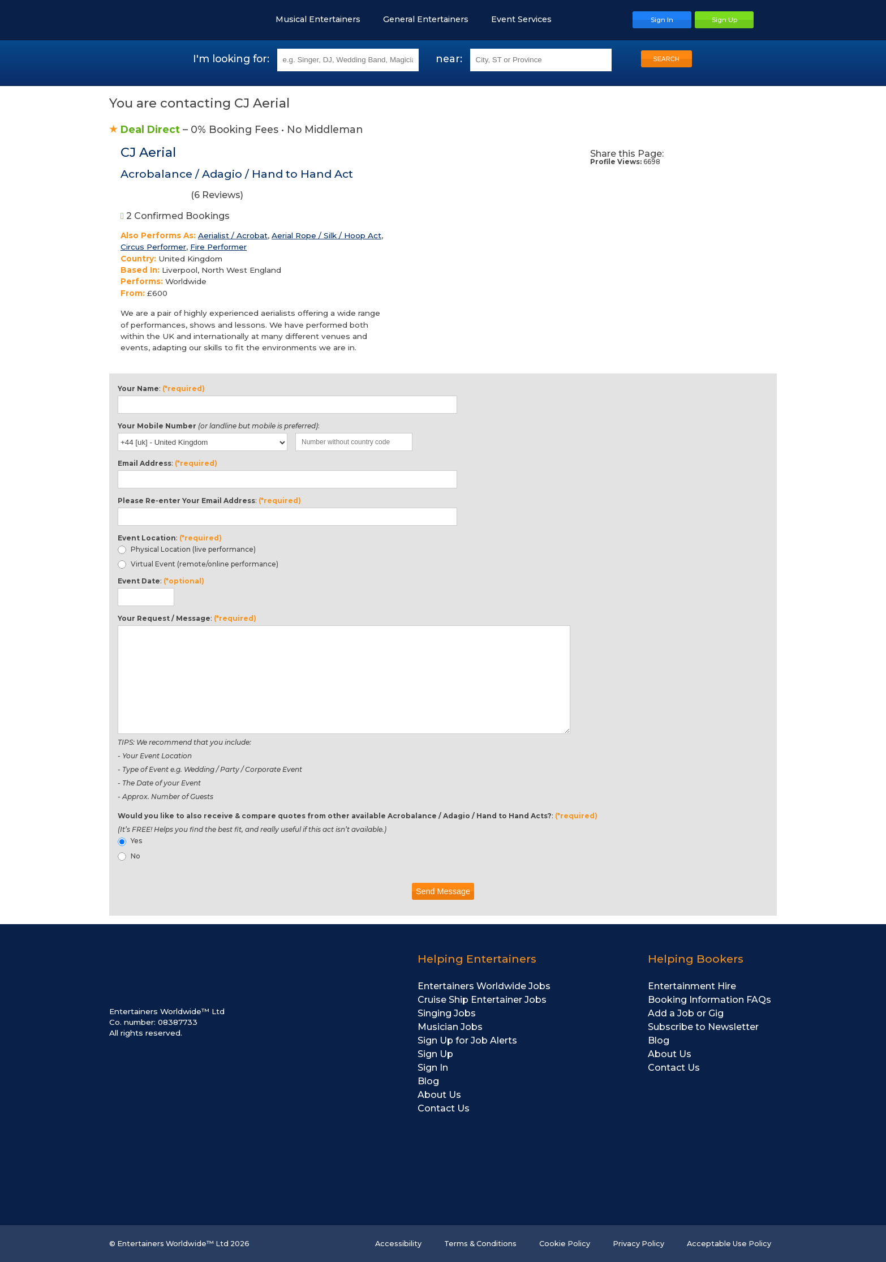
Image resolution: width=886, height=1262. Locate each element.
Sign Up (435, 1054)
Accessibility (398, 1243)
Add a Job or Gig (686, 1013)
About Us (439, 1094)
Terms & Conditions (480, 1243)
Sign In (433, 1067)
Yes (130, 840)
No (129, 856)
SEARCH (666, 58)
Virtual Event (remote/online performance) (198, 564)
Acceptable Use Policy (729, 1243)
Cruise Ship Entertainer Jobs (482, 999)
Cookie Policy (564, 1243)
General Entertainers (431, 19)
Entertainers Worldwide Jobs (484, 986)
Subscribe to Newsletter (703, 1026)
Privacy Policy (638, 1243)
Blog (428, 1081)
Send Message (443, 891)
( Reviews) (182, 197)
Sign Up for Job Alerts (467, 1040)
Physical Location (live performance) (187, 549)
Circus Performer (153, 246)
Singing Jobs (447, 1013)
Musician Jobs (450, 1026)
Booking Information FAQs (709, 999)
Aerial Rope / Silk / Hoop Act (326, 235)
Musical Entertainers (324, 19)
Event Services (527, 19)
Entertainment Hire (692, 986)
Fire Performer (218, 246)
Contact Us (444, 1108)
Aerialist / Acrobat (233, 235)
